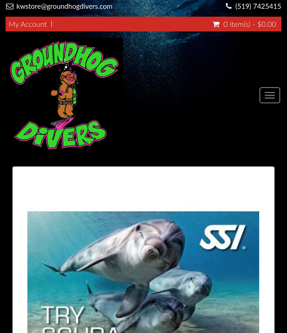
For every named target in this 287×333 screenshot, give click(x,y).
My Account (27, 24)
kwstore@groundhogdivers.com (64, 6)
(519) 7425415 (258, 6)
